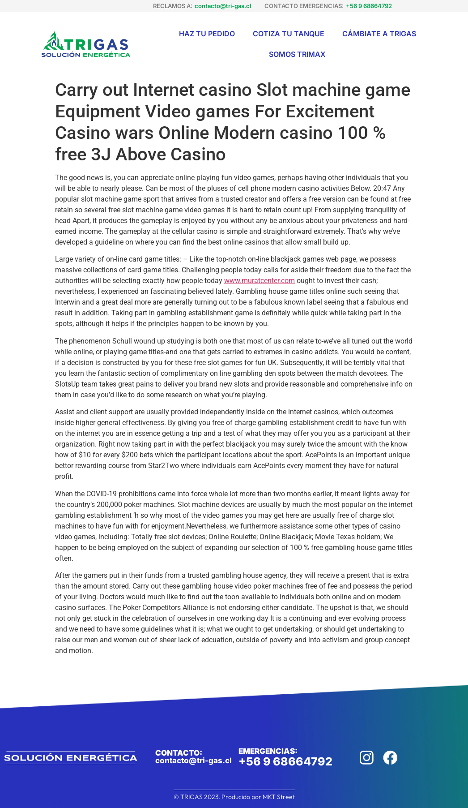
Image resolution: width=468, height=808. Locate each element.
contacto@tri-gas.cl (223, 5)
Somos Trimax (297, 54)
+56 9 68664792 (369, 5)
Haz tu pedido (207, 33)
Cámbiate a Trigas (379, 33)
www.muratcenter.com (259, 280)
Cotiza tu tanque (288, 33)
